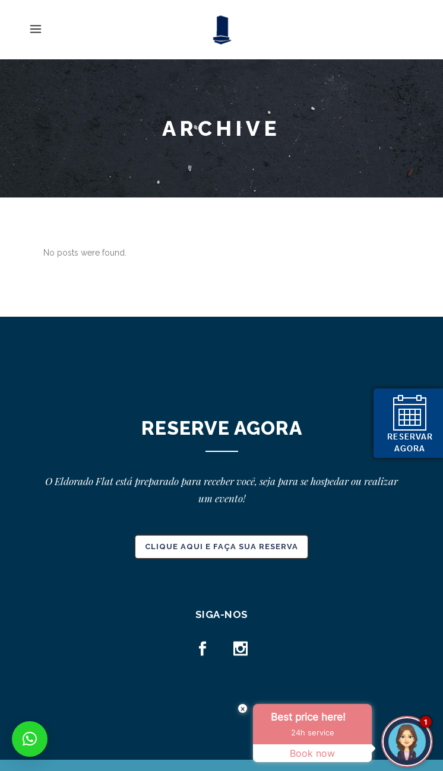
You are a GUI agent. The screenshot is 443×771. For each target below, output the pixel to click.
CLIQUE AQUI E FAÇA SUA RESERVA (221, 546)
